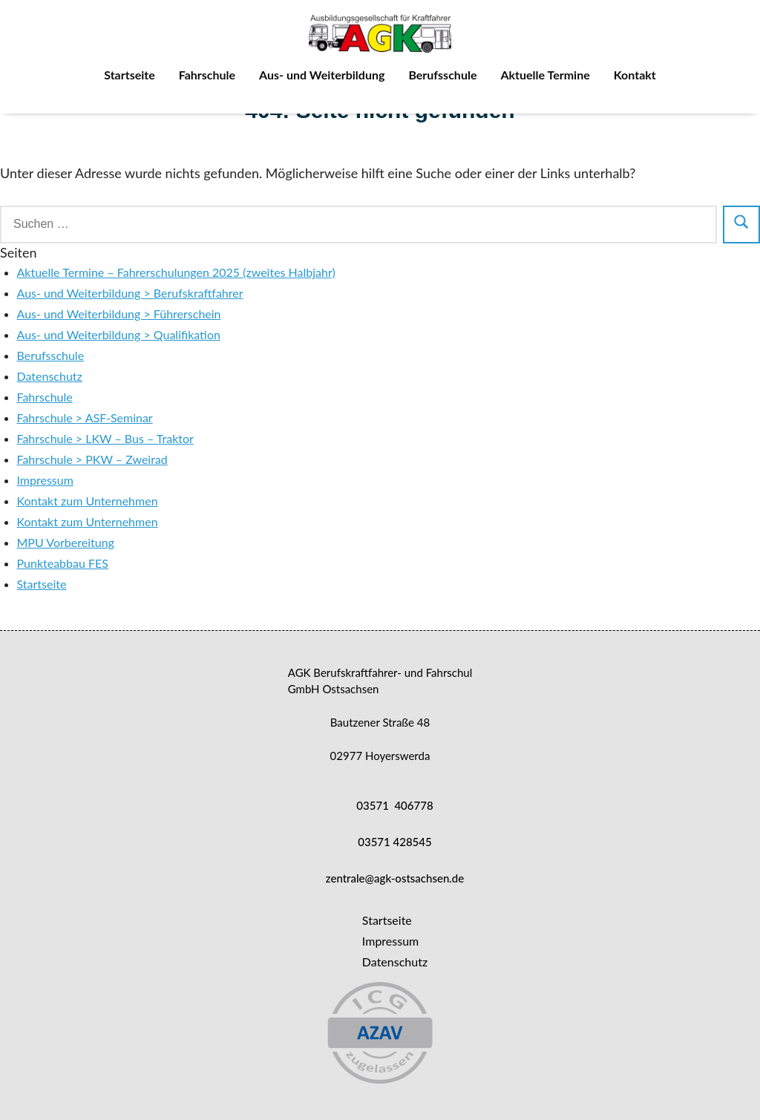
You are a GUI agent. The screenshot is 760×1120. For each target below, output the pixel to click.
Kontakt (635, 75)
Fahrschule (207, 75)
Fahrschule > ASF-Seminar (85, 417)
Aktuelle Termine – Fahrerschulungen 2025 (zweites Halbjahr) (176, 272)
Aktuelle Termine (544, 75)
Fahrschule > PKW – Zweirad (92, 459)
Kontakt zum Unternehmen (87, 501)
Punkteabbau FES (62, 563)
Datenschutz (49, 376)
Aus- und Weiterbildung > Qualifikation (118, 334)
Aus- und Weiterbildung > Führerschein (119, 314)
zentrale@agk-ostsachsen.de (395, 878)
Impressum (45, 480)
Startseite (129, 75)
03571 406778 (394, 805)
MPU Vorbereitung (65, 542)
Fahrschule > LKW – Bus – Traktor (105, 438)
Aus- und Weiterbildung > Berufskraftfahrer (130, 293)
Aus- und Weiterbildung (321, 75)
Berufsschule (442, 75)
